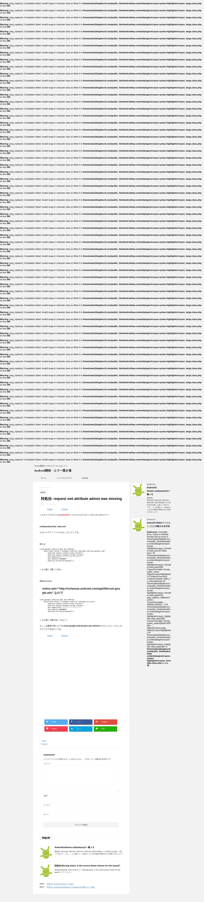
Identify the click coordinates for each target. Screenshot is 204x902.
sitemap (85, 478)
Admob (44, 749)
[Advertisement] (61, 666)
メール (46, 810)
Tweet (50, 509)
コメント (47, 769)
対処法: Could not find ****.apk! (60, 889)
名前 (45, 801)
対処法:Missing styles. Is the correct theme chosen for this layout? (87, 871)
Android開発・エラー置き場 (52, 470)
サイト (46, 820)
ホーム (43, 478)
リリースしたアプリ (64, 478)
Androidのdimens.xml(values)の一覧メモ (74, 853)
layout (44, 746)
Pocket (64, 509)
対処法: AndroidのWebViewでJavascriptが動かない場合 (71, 892)
